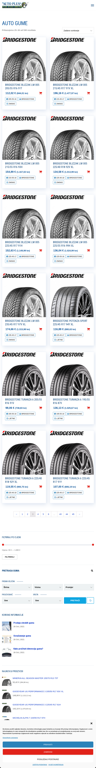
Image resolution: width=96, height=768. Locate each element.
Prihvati (48, 744)
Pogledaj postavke (48, 759)
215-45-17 (60, 99)
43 (60, 514)
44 (67, 514)
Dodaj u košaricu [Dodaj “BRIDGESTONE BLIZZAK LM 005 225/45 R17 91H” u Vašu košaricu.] (45, 250)
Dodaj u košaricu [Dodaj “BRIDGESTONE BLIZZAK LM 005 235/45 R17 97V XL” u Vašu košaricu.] (45, 329)
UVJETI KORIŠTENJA (55, 764)
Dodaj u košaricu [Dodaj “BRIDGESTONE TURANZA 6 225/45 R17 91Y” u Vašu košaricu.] (92, 487)
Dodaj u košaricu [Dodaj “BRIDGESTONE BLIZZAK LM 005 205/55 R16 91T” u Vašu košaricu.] (45, 93)
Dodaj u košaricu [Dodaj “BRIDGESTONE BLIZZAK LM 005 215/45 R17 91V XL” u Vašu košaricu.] (92, 93)
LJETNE (59, 340)
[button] (91, 723)
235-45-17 (12, 335)
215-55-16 (12, 178)
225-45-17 (12, 256)
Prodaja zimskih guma (23, 622)
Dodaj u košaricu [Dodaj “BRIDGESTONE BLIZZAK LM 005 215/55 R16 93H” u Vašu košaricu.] (45, 172)
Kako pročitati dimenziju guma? (28, 648)
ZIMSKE (11, 104)
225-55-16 (60, 256)
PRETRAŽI (75, 600)
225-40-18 (60, 178)
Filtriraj (9, 557)
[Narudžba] (78, 30)
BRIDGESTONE (27, 99)
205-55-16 (12, 99)
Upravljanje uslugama (10, 737)
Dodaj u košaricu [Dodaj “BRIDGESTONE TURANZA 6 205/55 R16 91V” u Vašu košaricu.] (45, 408)
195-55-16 (60, 414)
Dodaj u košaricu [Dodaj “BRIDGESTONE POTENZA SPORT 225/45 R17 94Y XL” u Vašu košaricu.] (92, 329)
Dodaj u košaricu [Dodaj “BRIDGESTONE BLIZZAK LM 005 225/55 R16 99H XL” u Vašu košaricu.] (92, 250)
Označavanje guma (22, 635)
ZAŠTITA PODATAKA (40, 764)
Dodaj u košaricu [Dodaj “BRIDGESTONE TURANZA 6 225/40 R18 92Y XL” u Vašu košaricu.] (45, 487)
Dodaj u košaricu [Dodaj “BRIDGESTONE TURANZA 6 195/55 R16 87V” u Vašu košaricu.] (92, 408)
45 (73, 514)
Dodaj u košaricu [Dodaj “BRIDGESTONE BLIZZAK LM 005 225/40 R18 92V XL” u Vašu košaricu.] (92, 172)
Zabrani (48, 752)
